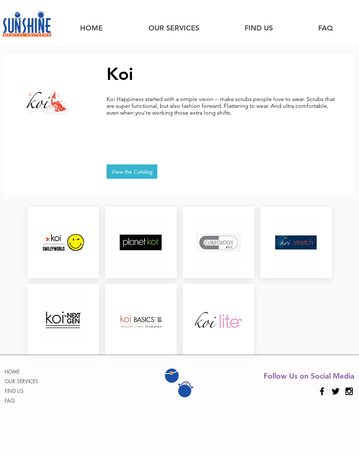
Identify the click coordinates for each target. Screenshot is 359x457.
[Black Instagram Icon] (349, 391)
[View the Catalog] (132, 171)
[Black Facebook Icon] (322, 391)
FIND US (14, 391)
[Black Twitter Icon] (335, 391)
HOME (12, 371)
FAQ (10, 400)
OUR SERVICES (21, 381)
